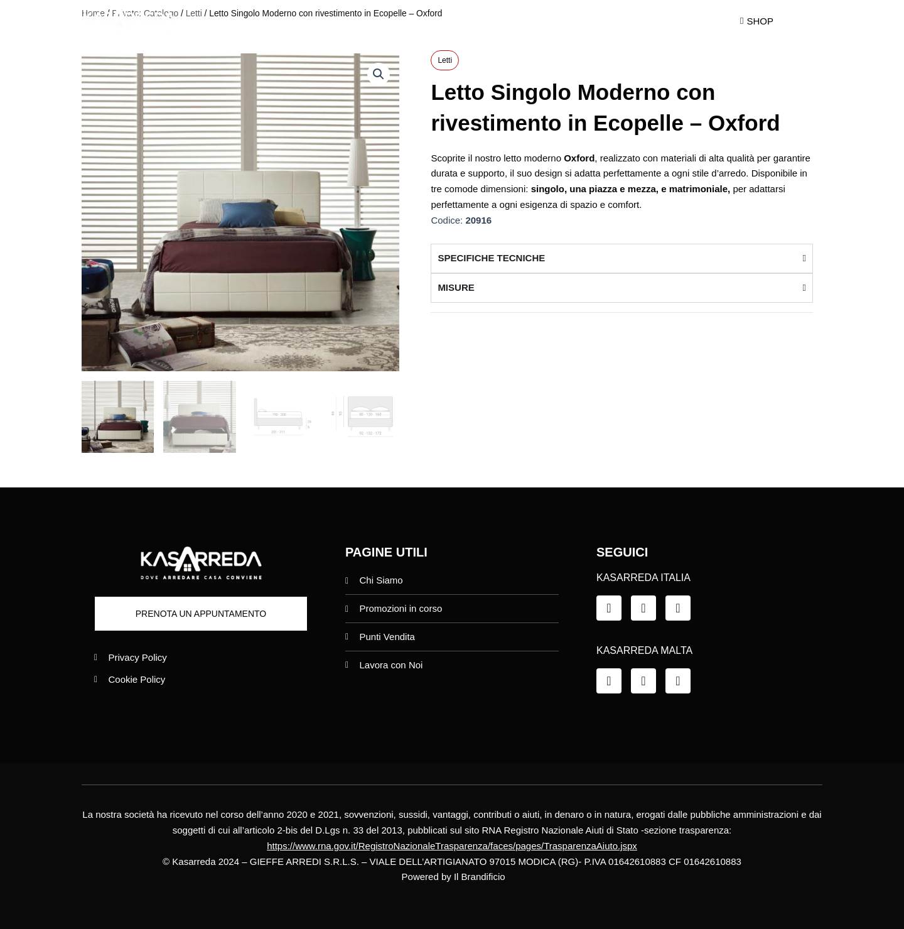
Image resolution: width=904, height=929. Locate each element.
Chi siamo (362, 21)
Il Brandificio (479, 876)
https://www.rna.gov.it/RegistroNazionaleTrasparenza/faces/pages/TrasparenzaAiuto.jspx (452, 845)
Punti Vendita (562, 21)
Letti (445, 60)
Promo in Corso (459, 21)
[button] (378, 74)
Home (289, 21)
